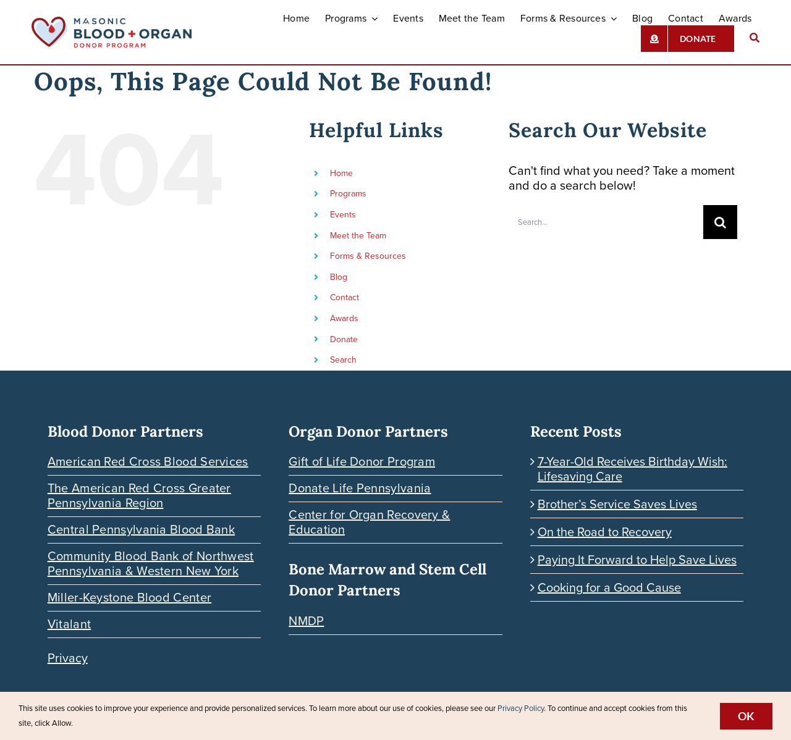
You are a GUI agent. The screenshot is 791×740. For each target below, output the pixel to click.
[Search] (754, 38)
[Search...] (606, 222)
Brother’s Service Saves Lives (617, 504)
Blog (338, 277)
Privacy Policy (520, 708)
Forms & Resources (368, 256)
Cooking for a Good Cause (609, 587)
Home (341, 173)
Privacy (68, 658)
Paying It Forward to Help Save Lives (637, 559)
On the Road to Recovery (605, 532)
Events (343, 214)
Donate (344, 339)
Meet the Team (358, 235)
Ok (746, 716)
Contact (344, 297)
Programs (348, 193)
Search (343, 359)
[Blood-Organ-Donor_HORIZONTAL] (112, 23)
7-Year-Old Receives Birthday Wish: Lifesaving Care (632, 469)
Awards (344, 318)
